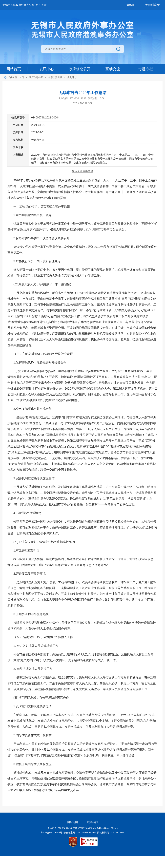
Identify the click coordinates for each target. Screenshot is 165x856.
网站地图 (72, 822)
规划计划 (72, 77)
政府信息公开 (80, 69)
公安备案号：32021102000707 (79, 832)
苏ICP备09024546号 (51, 832)
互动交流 (112, 69)
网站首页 (13, 69)
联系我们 (92, 822)
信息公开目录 (55, 77)
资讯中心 (46, 69)
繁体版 (130, 4)
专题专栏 (145, 69)
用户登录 (41, 4)
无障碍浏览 (152, 5)
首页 (21, 77)
